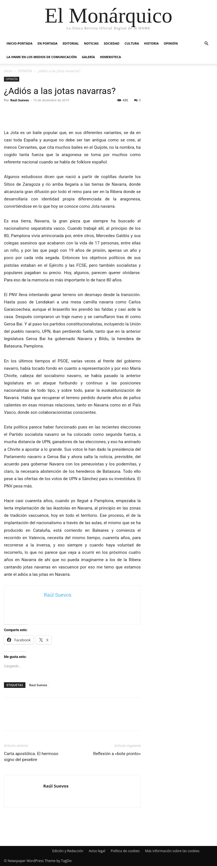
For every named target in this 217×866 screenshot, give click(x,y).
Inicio (8, 71)
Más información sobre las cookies (172, 850)
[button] (206, 43)
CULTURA (132, 43)
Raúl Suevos (19, 100)
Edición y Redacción (67, 850)
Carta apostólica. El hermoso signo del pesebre (31, 756)
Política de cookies (125, 850)
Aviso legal (97, 850)
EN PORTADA (48, 43)
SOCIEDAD (112, 43)
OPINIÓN (171, 43)
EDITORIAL (70, 43)
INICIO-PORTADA (19, 43)
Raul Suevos (38, 685)
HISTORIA (151, 43)
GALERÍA (88, 57)
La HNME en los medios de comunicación (41, 57)
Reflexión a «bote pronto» (117, 753)
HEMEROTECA (110, 57)
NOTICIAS (91, 43)
